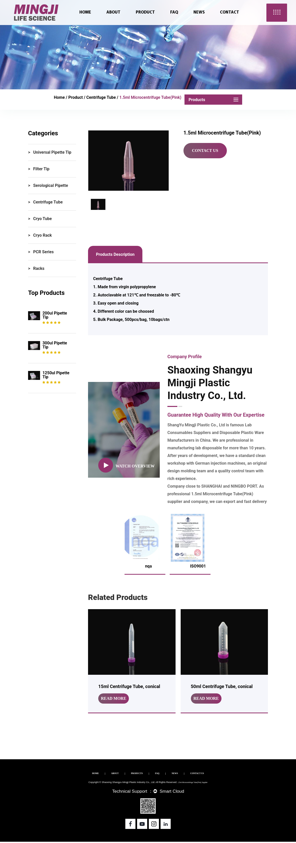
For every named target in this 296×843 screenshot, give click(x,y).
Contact (229, 12)
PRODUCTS (132, 774)
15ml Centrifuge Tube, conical (129, 686)
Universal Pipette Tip (52, 152)
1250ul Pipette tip (55, 374)
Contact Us (205, 150)
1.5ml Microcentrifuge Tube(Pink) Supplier (191, 783)
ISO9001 (198, 566)
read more (113, 698)
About (113, 12)
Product (145, 12)
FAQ (174, 12)
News (199, 12)
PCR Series (43, 251)
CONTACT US (219, 774)
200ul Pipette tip (54, 315)
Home (85, 12)
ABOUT (100, 774)
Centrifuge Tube (101, 97)
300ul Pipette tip (54, 345)
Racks (38, 268)
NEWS (186, 774)
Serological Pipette (50, 185)
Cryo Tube (42, 218)
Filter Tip (41, 168)
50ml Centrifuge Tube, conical (222, 686)
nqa (148, 566)
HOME (72, 774)
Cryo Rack (42, 235)
